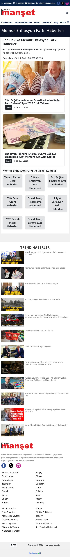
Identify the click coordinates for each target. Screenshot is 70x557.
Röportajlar (7, 480)
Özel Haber (6, 22)
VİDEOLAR (31, 3)
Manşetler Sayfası (11, 515)
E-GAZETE (20, 3)
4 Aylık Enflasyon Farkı (57, 204)
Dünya (39, 476)
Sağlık (5, 502)
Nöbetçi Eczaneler (11, 530)
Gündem (47, 22)
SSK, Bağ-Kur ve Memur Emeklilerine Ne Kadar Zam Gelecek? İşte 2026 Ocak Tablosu (32, 102)
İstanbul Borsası (10, 519)
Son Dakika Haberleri (46, 527)
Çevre (5, 495)
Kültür (39, 487)
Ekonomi (40, 480)
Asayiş (56, 22)
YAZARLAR (8, 3)
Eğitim (5, 498)
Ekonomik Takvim (10, 527)
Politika (39, 491)
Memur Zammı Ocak (12, 181)
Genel (37, 22)
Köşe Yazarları (9, 508)
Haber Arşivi (42, 519)
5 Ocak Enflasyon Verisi (35, 183)
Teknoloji (40, 502)
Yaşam (39, 498)
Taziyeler (6, 483)
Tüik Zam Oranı (12, 202)
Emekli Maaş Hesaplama (35, 202)
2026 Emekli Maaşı (12, 222)
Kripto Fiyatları (9, 523)
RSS (13, 545)
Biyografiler (8, 487)
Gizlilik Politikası (44, 512)
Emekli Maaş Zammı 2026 (35, 222)
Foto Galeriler (9, 512)
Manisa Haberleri (23, 22)
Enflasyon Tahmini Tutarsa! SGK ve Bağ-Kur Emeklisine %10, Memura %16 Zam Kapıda (30, 155)
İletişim (39, 515)
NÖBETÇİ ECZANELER (47, 3)
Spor (38, 495)
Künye (39, 508)
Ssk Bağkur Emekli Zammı (57, 181)
